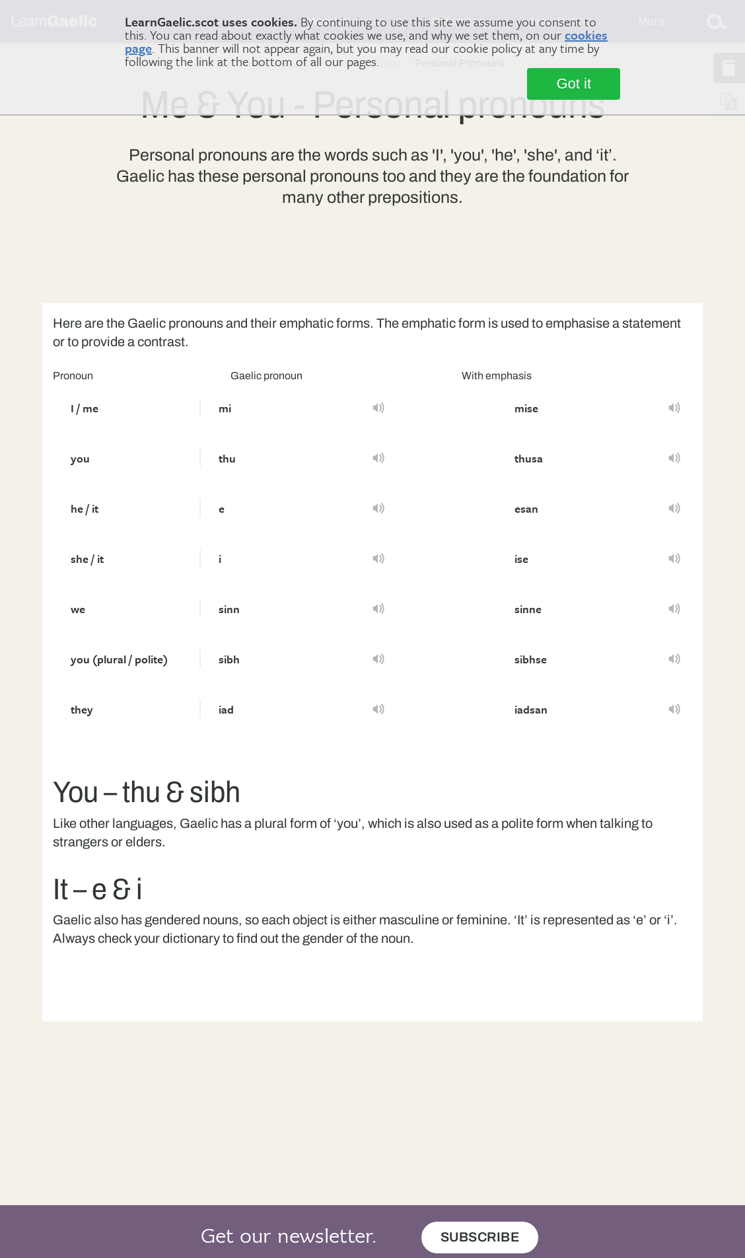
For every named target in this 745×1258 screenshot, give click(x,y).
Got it (573, 83)
